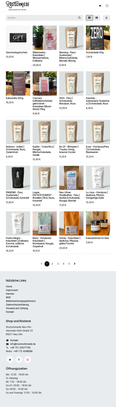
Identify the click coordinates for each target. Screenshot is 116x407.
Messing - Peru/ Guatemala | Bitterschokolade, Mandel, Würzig (68, 56)
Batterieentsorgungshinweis (21, 301)
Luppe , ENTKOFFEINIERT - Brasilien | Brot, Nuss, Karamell (44, 196)
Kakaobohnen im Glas (97, 238)
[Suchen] (79, 18)
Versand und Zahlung (17, 308)
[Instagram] (27, 359)
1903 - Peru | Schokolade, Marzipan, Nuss (67, 101)
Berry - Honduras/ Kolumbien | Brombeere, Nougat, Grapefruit (43, 242)
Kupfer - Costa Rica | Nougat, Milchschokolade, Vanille (43, 150)
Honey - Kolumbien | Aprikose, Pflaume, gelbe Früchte (69, 241)
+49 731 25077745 (20, 347)
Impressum (12, 290)
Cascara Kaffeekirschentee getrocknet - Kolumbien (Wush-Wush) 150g (42, 104)
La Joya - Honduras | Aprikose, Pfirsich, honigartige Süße (97, 195)
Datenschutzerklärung (17, 304)
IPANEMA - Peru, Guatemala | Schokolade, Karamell (17, 195)
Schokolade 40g (94, 52)
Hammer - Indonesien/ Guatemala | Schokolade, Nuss (97, 101)
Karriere (10, 293)
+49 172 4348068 (23, 351)
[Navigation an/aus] (107, 6)
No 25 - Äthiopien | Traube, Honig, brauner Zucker (68, 149)
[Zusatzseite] (10, 359)
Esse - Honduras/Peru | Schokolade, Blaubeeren (97, 149)
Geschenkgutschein (16, 52)
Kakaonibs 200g (14, 98)
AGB (8, 297)
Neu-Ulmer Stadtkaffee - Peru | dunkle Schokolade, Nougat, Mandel (69, 196)
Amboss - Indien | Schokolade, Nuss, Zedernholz (16, 149)
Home (9, 286)
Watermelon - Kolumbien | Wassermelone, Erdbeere (41, 56)
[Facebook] (19, 359)
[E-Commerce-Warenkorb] (100, 6)
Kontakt (10, 311)
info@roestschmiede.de (23, 344)
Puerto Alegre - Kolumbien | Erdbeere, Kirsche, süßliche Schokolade (17, 242)
